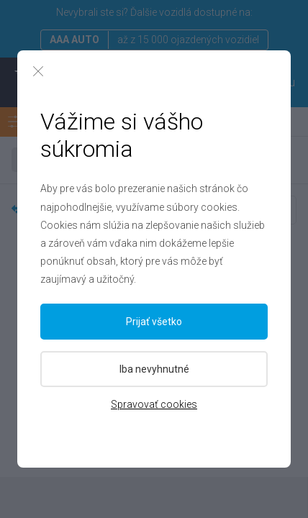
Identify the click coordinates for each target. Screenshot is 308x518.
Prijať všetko (154, 321)
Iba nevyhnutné (154, 369)
